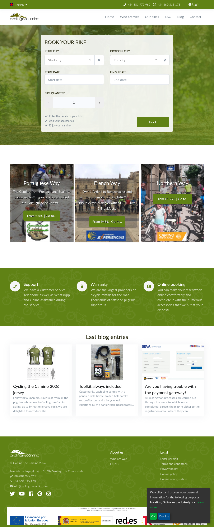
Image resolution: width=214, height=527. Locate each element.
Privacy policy (169, 468)
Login (194, 4)
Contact (195, 17)
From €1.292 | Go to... (173, 199)
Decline (164, 516)
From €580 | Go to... (41, 216)
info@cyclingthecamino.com (29, 486)
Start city (52, 51)
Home (109, 17)
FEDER (114, 463)
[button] (18, 5)
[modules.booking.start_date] (74, 79)
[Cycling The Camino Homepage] (57, 453)
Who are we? (129, 17)
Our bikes (152, 17)
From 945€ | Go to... (107, 221)
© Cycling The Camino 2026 (28, 463)
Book (153, 122)
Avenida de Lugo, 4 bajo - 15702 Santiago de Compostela (46, 471)
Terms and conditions (173, 463)
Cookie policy (169, 474)
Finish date (139, 78)
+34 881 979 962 (139, 4)
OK (153, 516)
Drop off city (120, 51)
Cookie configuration (173, 479)
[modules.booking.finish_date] (139, 79)
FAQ (168, 17)
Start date (74, 78)
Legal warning (169, 458)
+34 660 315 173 (169, 4)
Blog (180, 17)
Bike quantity (55, 93)
